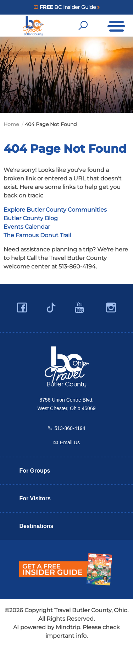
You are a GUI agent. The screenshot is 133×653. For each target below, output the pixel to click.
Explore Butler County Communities (55, 209)
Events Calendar (27, 226)
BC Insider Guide (67, 7)
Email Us (70, 442)
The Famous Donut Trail (37, 235)
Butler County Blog (31, 218)
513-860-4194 (69, 428)
